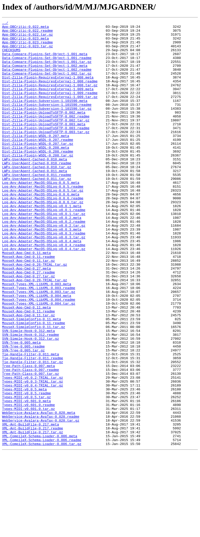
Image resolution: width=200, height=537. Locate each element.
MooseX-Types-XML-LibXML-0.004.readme (38, 355)
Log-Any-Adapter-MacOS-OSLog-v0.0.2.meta (41, 257)
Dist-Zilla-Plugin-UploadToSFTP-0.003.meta (43, 145)
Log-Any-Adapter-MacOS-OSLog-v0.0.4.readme (43, 290)
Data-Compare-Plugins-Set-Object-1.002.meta (45, 75)
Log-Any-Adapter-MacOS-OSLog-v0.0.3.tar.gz (43, 280)
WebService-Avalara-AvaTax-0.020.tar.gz (40, 500)
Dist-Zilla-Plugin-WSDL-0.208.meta (35, 173)
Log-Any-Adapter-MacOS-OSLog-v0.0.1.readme (43, 248)
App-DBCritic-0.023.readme (27, 46)
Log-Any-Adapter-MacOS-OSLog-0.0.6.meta (40, 229)
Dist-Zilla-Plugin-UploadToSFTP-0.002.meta (43, 131)
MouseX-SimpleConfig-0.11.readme (33, 383)
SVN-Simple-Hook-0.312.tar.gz (30, 402)
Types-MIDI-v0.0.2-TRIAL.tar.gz (32, 449)
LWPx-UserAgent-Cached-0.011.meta (34, 201)
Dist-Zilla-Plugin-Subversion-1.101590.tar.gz (46, 126)
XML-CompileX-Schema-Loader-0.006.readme (41, 524)
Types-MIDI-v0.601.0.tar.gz (28, 486)
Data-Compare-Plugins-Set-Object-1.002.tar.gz (46, 84)
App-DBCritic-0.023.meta (25, 42)
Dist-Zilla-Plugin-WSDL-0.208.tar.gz (37, 182)
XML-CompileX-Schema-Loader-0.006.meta (39, 519)
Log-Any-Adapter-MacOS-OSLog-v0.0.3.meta (41, 271)
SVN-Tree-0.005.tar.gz (23, 416)
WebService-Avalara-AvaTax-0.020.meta (38, 491)
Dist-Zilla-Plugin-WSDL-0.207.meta (35, 159)
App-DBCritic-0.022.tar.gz (27, 37)
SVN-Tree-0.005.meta (21, 407)
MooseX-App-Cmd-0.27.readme (28, 322)
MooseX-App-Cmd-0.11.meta (26, 299)
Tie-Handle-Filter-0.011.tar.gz (32, 430)
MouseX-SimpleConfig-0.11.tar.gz (33, 388)
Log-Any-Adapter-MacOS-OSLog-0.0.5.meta (40, 215)
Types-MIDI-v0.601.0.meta (26, 477)
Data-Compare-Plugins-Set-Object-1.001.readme (46, 65)
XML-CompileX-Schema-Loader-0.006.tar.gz (41, 528)
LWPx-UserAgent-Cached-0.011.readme (36, 206)
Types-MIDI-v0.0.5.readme (26, 468)
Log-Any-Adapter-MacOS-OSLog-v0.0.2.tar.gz (43, 266)
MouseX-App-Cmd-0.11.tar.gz (28, 374)
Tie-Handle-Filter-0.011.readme (32, 425)
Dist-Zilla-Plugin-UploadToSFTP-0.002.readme (45, 135)
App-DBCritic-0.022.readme (27, 32)
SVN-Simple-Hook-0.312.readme (30, 397)
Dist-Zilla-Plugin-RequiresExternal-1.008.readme (50, 93)
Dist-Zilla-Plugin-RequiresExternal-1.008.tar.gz (50, 98)
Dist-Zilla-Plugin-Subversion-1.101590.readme (46, 121)
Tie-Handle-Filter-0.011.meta (30, 421)
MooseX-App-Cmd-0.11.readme (28, 304)
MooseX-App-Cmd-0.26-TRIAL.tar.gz (34, 313)
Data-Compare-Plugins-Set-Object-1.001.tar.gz (46, 70)
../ (5, 23)
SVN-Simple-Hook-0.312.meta (28, 393)
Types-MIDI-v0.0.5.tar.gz (26, 472)
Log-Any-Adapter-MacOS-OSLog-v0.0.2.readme (43, 262)
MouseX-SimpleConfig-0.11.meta (31, 379)
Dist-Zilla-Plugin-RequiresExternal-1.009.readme (50, 107)
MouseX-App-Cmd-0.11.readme (28, 369)
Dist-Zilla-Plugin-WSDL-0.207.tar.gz (37, 168)
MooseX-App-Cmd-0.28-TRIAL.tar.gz (34, 332)
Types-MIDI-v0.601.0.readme (28, 482)
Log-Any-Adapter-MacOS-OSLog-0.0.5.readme (42, 220)
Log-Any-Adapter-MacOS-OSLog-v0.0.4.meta (41, 285)
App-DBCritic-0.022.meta (25, 28)
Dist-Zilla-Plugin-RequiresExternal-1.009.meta (47, 103)
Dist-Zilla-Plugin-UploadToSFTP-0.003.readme (45, 149)
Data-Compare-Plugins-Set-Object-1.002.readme (46, 79)
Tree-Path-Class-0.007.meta (28, 435)
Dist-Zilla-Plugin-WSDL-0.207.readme (37, 163)
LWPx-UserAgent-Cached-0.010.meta (34, 187)
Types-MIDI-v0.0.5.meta (24, 463)
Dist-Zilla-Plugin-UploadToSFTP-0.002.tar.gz (45, 140)
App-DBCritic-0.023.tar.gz (27, 51)
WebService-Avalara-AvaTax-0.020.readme (40, 496)
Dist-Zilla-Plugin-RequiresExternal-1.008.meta (47, 89)
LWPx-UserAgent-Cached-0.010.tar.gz (36, 196)
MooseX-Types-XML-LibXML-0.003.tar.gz (38, 346)
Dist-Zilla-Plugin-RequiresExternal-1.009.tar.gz (50, 112)
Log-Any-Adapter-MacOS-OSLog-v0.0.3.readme (43, 276)
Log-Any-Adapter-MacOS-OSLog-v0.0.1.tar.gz (43, 252)
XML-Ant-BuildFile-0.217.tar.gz (32, 514)
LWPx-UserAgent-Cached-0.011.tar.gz (36, 210)
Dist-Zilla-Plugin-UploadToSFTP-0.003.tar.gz (45, 154)
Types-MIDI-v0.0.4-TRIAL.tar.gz (32, 458)
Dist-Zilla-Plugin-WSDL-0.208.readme (37, 177)
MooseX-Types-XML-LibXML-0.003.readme (38, 341)
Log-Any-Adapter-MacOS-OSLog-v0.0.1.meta (41, 243)
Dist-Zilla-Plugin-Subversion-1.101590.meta (45, 117)
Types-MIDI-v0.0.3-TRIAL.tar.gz (32, 453)
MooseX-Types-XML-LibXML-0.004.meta (36, 351)
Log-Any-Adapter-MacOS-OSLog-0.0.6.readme (42, 234)
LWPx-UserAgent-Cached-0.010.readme (36, 191)
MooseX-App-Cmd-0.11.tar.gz (28, 308)
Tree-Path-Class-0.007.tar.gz (30, 444)
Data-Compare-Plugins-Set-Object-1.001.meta (45, 60)
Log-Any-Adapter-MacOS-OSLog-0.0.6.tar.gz (42, 238)
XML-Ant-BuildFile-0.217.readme (32, 510)
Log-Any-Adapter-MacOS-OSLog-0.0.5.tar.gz (42, 224)
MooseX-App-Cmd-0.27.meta (26, 318)
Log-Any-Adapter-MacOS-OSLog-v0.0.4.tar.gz (43, 294)
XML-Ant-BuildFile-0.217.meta (30, 505)
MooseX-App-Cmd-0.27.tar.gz (28, 327)
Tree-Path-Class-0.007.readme (30, 439)
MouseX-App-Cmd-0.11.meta (26, 365)
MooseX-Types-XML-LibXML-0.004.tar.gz (38, 360)
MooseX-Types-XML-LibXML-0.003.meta (36, 337)
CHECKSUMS (11, 56)
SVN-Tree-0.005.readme (23, 411)
